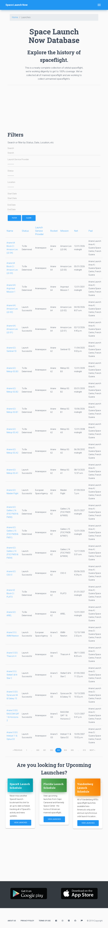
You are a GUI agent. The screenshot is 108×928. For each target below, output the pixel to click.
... (31, 750)
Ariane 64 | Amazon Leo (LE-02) (12, 308)
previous (17, 750)
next (92, 750)
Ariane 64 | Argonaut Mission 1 (11, 288)
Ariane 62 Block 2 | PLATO (11, 593)
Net (76, 230)
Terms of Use (45, 921)
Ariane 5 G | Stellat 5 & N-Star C (12, 674)
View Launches (20, 823)
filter (14, 218)
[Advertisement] (54, 107)
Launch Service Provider (18, 159)
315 (84, 750)
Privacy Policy (27, 921)
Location (11, 182)
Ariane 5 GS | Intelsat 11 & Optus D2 (12, 735)
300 (37, 750)
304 (65, 750)
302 (51, 750)
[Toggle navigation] (99, 5)
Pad (90, 230)
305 (72, 750)
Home (15, 17)
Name (10, 230)
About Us (12, 921)
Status (11, 171)
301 (44, 750)
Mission (64, 230)
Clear (28, 218)
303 (58, 750)
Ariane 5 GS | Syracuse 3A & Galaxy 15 (12, 695)
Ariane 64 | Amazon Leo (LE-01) (12, 329)
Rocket (54, 230)
